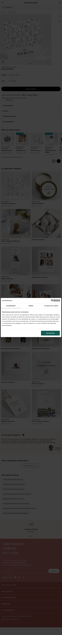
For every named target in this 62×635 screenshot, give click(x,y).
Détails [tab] (31, 305)
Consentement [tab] (10, 305)
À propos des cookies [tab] (51, 305)
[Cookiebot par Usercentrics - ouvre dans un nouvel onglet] (52, 300)
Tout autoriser (50, 333)
